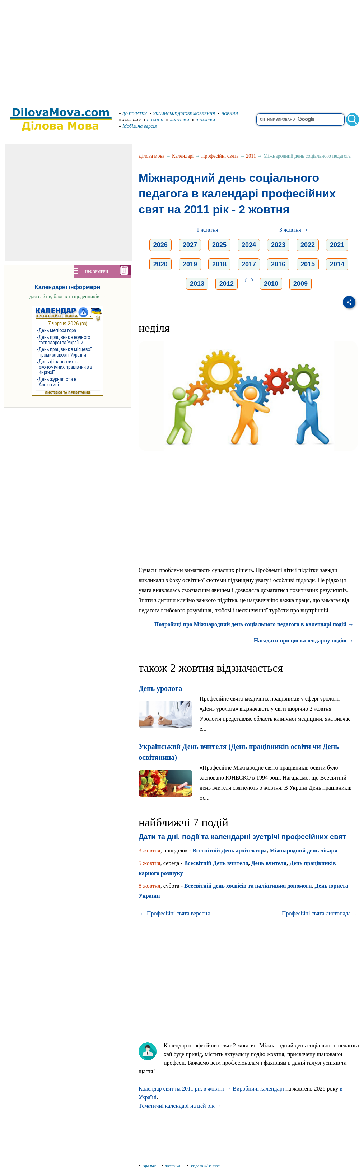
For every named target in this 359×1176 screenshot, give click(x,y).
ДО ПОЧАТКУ (133, 113)
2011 (251, 156)
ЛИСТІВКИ (177, 120)
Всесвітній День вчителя (216, 863)
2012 (226, 283)
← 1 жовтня (203, 230)
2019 (190, 264)
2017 (249, 264)
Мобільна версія (138, 126)
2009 (300, 283)
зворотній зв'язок (203, 1165)
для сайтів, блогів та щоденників (67, 296)
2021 (337, 244)
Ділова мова (151, 156)
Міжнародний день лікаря (303, 850)
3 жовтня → (293, 230)
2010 (271, 283)
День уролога (160, 688)
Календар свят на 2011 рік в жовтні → (185, 1089)
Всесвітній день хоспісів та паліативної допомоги (248, 886)
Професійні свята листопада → (320, 913)
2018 (219, 264)
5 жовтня (149, 863)
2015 (307, 264)
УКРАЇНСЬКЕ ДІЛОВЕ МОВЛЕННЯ (182, 113)
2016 (278, 264)
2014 (337, 264)
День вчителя (269, 863)
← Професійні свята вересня (175, 913)
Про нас (148, 1165)
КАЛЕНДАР (129, 120)
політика (171, 1165)
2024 (249, 244)
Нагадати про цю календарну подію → (304, 640)
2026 (160, 244)
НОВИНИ (228, 113)
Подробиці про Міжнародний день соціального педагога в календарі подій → (254, 624)
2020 (160, 264)
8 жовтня (149, 886)
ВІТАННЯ (153, 120)
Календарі (183, 156)
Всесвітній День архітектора (229, 850)
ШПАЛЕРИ (203, 120)
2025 (219, 244)
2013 (197, 283)
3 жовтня (149, 850)
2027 (190, 244)
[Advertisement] (180, 50)
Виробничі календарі (258, 1089)
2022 (307, 244)
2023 (278, 244)
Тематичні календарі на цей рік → (180, 1106)
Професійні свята (220, 156)
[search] (300, 119)
